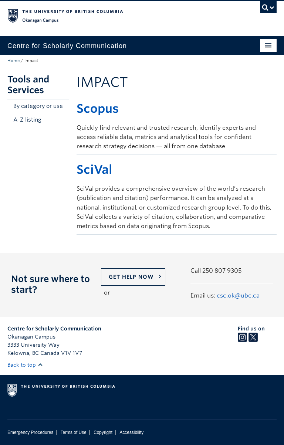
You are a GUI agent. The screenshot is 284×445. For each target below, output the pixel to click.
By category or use (38, 106)
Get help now (131, 277)
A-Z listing (27, 119)
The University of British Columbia (121, 15)
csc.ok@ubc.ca (238, 295)
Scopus (98, 108)
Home (13, 60)
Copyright (103, 432)
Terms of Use (74, 432)
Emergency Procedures (30, 432)
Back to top (25, 365)
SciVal (94, 169)
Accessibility (131, 432)
